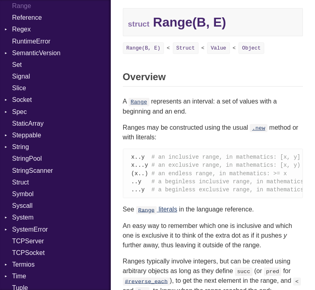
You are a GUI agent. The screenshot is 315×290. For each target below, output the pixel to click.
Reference (27, 17)
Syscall (22, 205)
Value (218, 48)
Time (19, 276)
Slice (19, 88)
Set (17, 64)
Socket (22, 99)
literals (156, 211)
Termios (23, 264)
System (22, 217)
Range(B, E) (143, 48)
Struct (20, 182)
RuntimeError (31, 41)
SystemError (30, 229)
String (20, 146)
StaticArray (28, 123)
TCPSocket (28, 252)
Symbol (22, 194)
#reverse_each (146, 283)
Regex (21, 29)
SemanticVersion (36, 53)
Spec (19, 111)
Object (251, 48)
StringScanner (32, 170)
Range (139, 102)
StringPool (27, 158)
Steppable (26, 135)
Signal (21, 76)
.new (258, 128)
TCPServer (28, 241)
